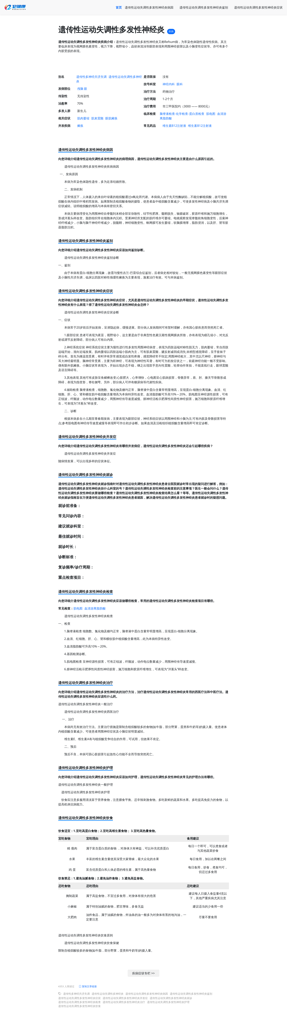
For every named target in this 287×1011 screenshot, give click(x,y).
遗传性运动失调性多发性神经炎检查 (79, 1002)
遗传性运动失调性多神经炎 (107, 993)
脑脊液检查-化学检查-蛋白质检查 (182, 114)
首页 (119, 7)
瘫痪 (80, 126)
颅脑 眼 (82, 89)
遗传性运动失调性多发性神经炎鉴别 (203, 7)
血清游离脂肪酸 (95, 608)
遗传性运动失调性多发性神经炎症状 (258, 7)
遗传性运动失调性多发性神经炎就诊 (171, 998)
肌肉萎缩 (83, 118)
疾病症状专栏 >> (143, 973)
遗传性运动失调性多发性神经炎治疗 (124, 1002)
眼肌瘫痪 (111, 118)
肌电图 (210, 114)
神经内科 (169, 84)
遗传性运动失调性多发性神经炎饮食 (79, 1006)
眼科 (180, 84)
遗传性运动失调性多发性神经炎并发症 (125, 998)
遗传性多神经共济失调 (91, 77)
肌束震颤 (97, 118)
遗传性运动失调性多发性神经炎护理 (168, 1002)
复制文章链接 (88, 986)
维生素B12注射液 (174, 126)
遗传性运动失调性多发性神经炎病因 (149, 7)
